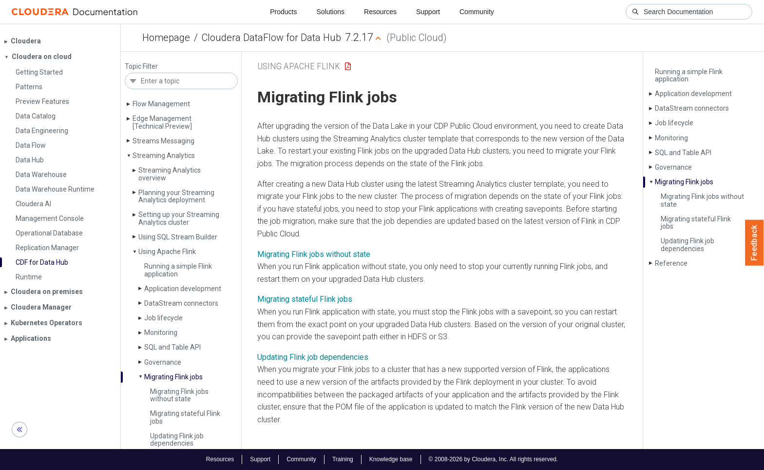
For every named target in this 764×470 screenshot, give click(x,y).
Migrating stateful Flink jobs (185, 417)
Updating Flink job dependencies (177, 439)
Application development (182, 289)
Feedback (754, 243)
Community (476, 12)
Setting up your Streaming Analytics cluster (178, 218)
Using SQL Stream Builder (177, 237)
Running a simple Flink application (178, 269)
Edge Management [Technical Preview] (162, 122)
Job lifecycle (163, 318)
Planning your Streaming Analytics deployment (176, 196)
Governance (162, 362)
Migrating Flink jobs (173, 377)
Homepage (166, 37)
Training (342, 459)
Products (283, 12)
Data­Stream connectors (181, 303)
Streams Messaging (163, 141)
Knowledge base (391, 459)
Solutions (330, 12)
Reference (671, 263)
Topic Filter (141, 66)
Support (428, 12)
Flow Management (161, 104)
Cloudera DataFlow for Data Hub (271, 37)
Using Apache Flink (167, 251)
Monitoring (160, 332)
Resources (380, 12)
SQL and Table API (172, 347)
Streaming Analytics (164, 155)
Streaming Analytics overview (169, 173)
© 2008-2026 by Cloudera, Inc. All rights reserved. (493, 459)
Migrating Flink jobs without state (179, 395)
